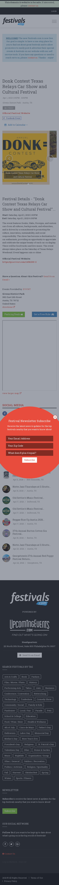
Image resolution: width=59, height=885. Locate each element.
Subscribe (29, 459)
